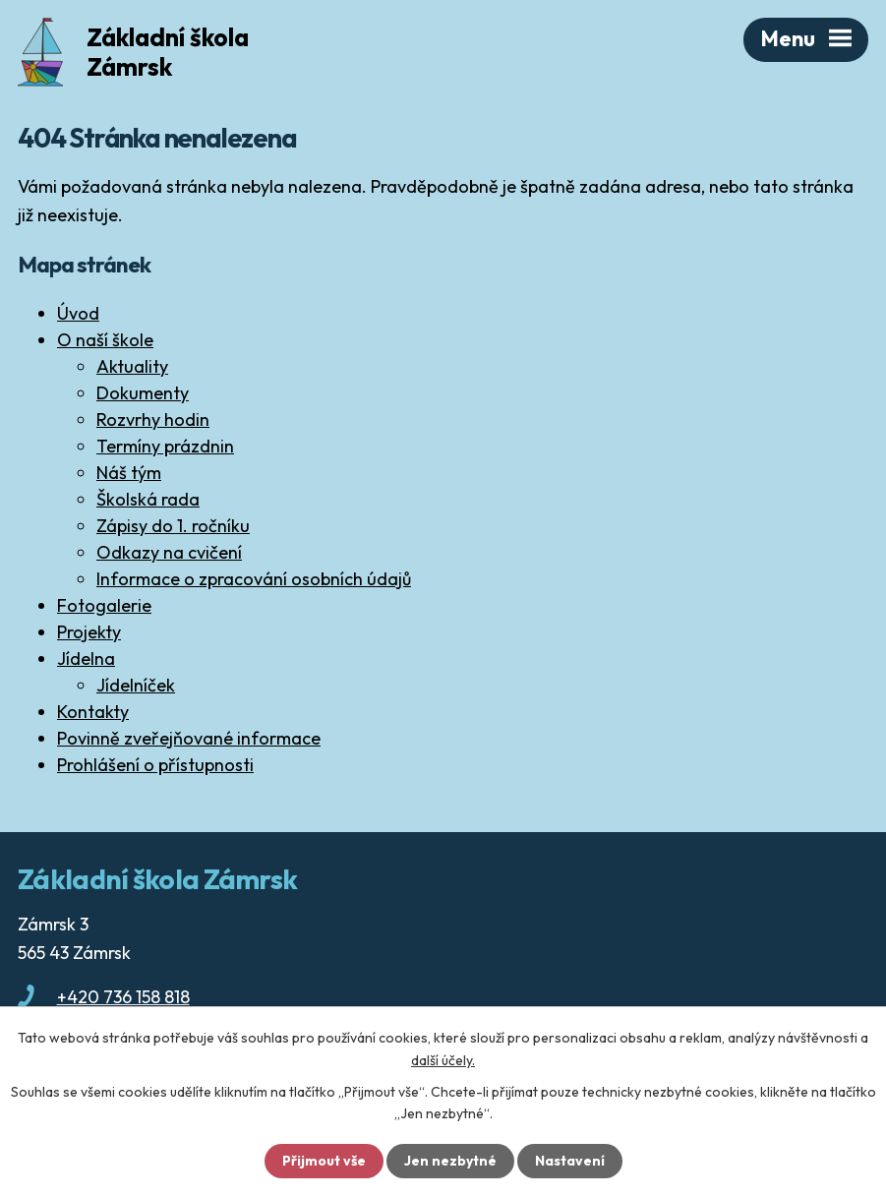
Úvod (78, 313)
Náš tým (128, 472)
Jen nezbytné (450, 1160)
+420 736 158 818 (123, 997)
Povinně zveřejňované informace (189, 738)
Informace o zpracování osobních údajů (253, 579)
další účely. (443, 1059)
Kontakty (93, 711)
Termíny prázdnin (165, 446)
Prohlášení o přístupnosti (155, 764)
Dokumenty (142, 393)
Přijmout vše (324, 1160)
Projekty (89, 632)
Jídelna (86, 658)
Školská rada (148, 499)
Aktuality (132, 366)
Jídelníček (135, 685)
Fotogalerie (104, 605)
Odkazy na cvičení (169, 552)
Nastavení (570, 1160)
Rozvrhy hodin (152, 419)
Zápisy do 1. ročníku (173, 525)
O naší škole (105, 340)
